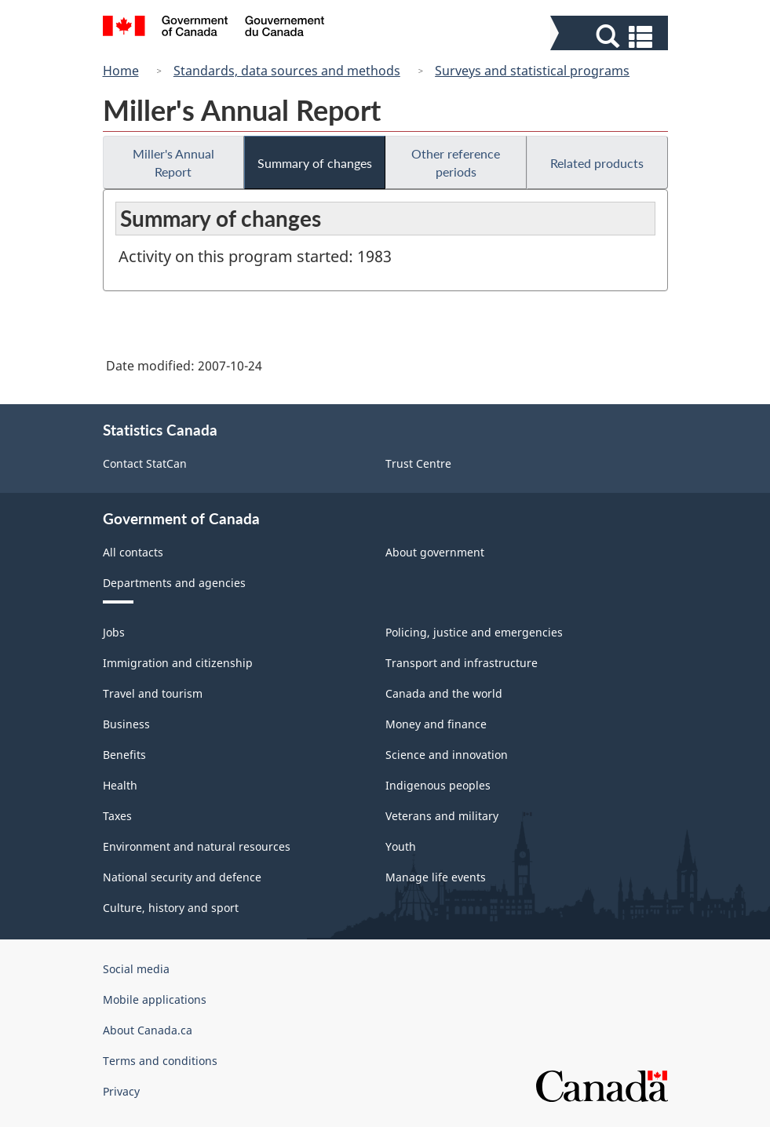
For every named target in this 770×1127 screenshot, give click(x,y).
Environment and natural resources (196, 846)
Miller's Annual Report (173, 162)
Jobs (114, 632)
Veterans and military (441, 815)
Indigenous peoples (438, 785)
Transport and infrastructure (461, 662)
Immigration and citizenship (178, 662)
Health (120, 785)
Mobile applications (154, 999)
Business (126, 724)
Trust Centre (418, 463)
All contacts (133, 552)
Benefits (124, 754)
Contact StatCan (145, 463)
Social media (136, 968)
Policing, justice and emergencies (474, 632)
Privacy (121, 1091)
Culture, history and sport (171, 907)
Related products (597, 162)
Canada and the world (443, 693)
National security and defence (182, 877)
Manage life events (435, 877)
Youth (400, 846)
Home (121, 70)
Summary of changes (314, 162)
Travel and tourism (153, 693)
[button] (611, 36)
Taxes (117, 815)
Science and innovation (446, 754)
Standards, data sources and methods (286, 70)
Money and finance (436, 724)
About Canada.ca (147, 1030)
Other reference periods (455, 162)
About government (434, 552)
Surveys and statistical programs (532, 70)
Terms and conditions (160, 1060)
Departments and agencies (174, 582)
